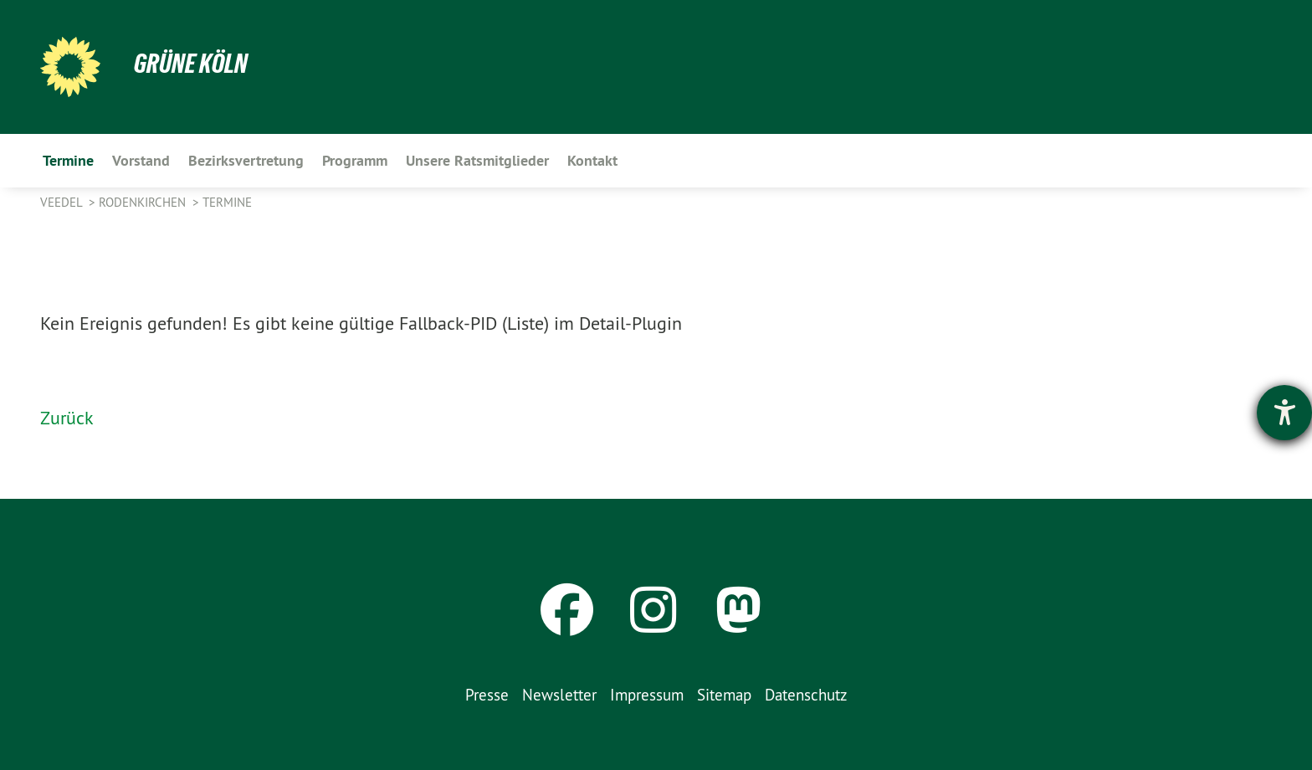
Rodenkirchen (144, 202)
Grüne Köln (191, 64)
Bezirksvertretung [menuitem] (246, 160)
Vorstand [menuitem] (141, 160)
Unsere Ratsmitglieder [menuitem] (477, 160)
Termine (227, 202)
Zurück (67, 417)
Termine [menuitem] (68, 160)
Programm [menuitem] (354, 160)
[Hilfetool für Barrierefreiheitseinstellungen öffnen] (1284, 412)
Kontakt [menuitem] (592, 160)
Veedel (62, 202)
